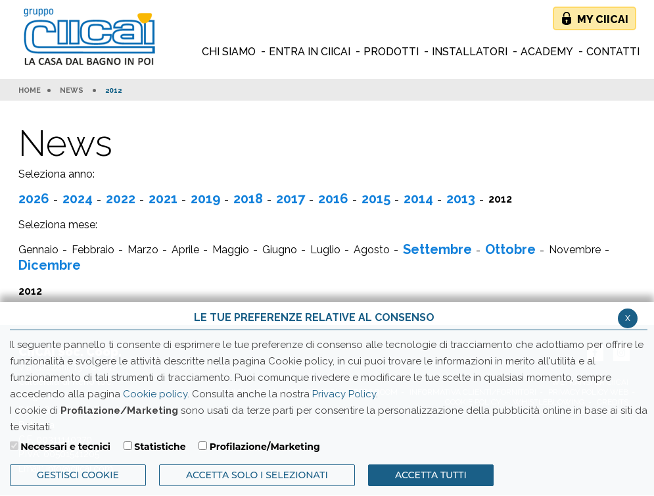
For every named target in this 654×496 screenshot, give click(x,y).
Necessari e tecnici (65, 447)
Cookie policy (155, 394)
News (71, 90)
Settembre (437, 249)
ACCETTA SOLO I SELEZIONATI (257, 475)
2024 (77, 199)
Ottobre (510, 249)
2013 (460, 199)
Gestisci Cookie (78, 475)
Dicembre (49, 265)
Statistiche (159, 447)
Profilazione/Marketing (265, 447)
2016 (333, 199)
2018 (248, 199)
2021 (163, 199)
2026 (33, 199)
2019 (205, 199)
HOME (29, 90)
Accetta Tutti (431, 475)
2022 (120, 199)
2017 (290, 199)
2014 (418, 199)
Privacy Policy (344, 394)
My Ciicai (602, 19)
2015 (376, 199)
